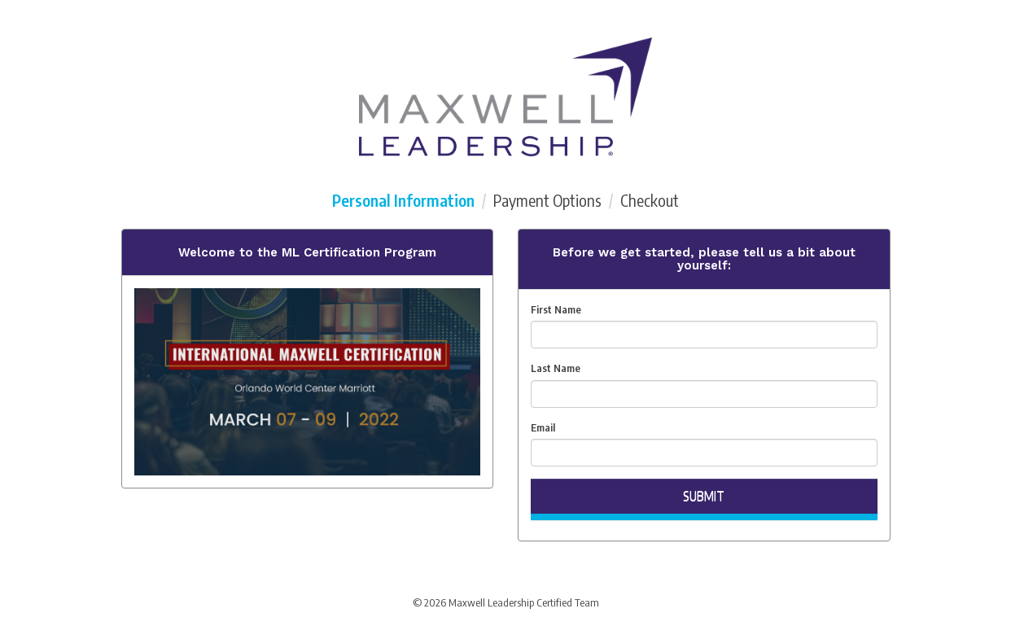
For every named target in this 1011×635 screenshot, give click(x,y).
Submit (703, 496)
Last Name (555, 367)
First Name (556, 309)
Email (543, 427)
